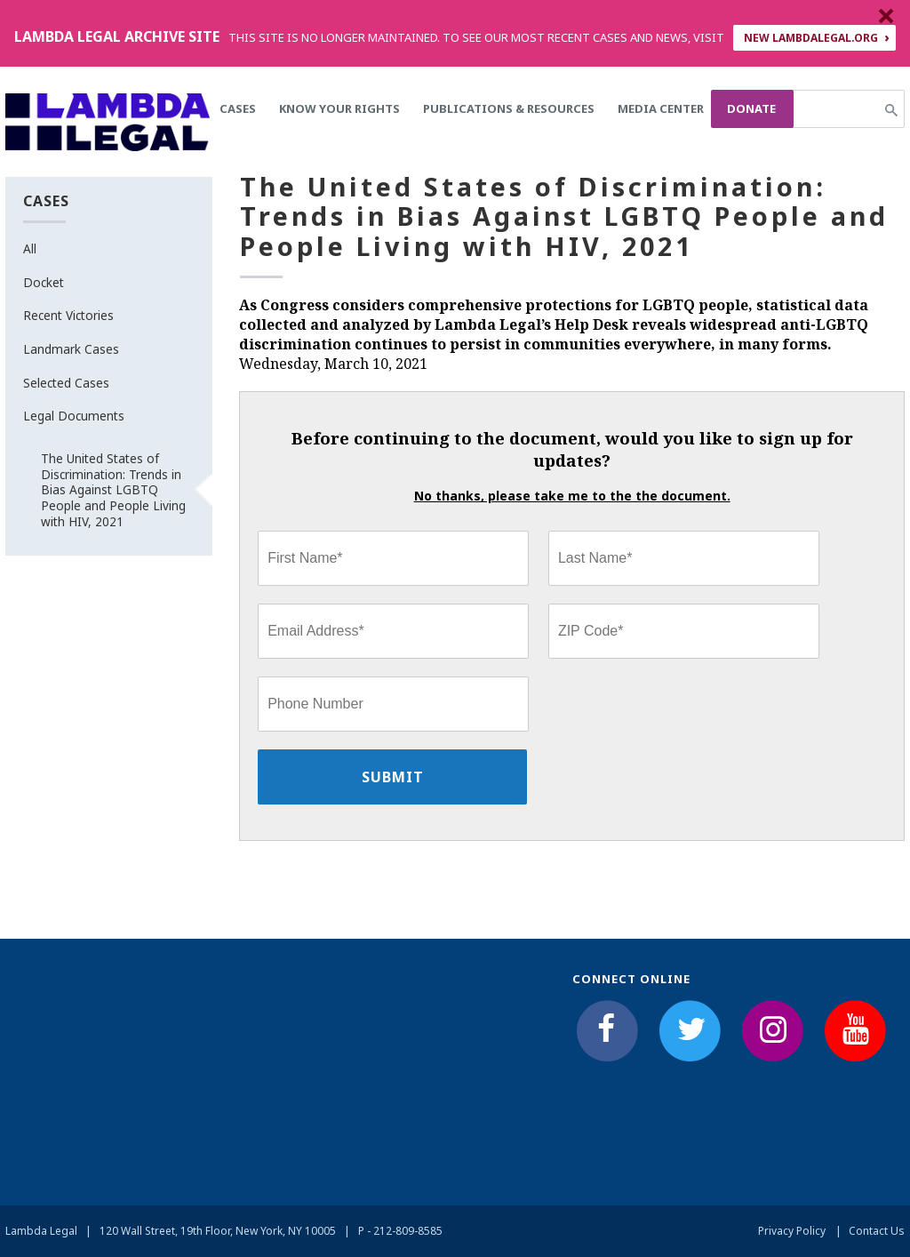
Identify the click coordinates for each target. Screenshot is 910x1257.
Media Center (661, 108)
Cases (238, 108)
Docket (43, 282)
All (29, 248)
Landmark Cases (71, 348)
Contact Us (877, 1230)
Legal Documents (73, 415)
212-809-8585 (408, 1230)
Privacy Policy (792, 1230)
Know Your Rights (339, 108)
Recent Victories (68, 315)
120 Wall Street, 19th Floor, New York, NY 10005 (218, 1230)
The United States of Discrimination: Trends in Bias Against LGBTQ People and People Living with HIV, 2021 (113, 490)
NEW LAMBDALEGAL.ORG (811, 37)
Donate (751, 108)
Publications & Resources (509, 108)
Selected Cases (66, 382)
